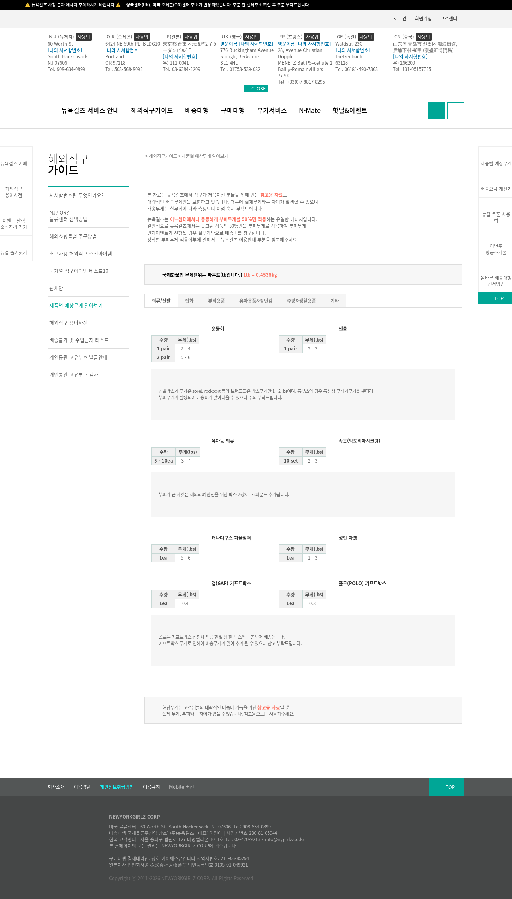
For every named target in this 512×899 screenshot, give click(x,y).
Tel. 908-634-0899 (66, 69)
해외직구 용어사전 (68, 322)
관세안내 (58, 287)
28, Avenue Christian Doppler (300, 53)
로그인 (400, 18)
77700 (284, 75)
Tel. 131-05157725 (412, 69)
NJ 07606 (57, 62)
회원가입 (423, 18)
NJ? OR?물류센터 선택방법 (68, 215)
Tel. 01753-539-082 (240, 69)
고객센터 (448, 18)
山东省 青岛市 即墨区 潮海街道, (425, 43)
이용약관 (82, 787)
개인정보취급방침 (117, 787)
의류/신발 (161, 300)
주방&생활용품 (301, 300)
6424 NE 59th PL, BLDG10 (132, 43)
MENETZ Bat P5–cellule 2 (305, 62)
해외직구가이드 (152, 110)
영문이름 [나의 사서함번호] (246, 43)
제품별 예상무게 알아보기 (76, 305)
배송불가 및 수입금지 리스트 (79, 339)
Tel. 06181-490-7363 (356, 69)
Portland (114, 56)
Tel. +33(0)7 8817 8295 (301, 81)
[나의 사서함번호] (65, 50)
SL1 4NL (229, 62)
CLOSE (258, 88)
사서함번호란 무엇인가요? (76, 195)
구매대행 (233, 110)
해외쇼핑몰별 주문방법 (73, 236)
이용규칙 (151, 787)
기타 (335, 300)
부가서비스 (272, 110)
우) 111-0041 (176, 62)
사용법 (83, 36)
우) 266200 (404, 62)
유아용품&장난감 (256, 300)
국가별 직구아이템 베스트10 (78, 270)
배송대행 (197, 110)
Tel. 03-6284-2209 (181, 69)
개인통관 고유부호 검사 (73, 374)
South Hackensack (68, 56)
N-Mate (310, 110)
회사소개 (56, 787)
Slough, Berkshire (239, 56)
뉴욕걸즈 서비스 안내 (90, 110)
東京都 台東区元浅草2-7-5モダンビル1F (189, 46)
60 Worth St (60, 43)
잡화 (189, 300)
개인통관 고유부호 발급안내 (78, 357)
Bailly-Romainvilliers (300, 69)
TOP (450, 787)
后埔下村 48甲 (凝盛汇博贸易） (425, 50)
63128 (341, 62)
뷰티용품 (216, 300)
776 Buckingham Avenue (247, 50)
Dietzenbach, (349, 56)
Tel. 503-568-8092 (124, 69)
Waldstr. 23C (348, 43)
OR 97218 (115, 62)
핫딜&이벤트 (350, 110)
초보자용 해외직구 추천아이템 (80, 253)
